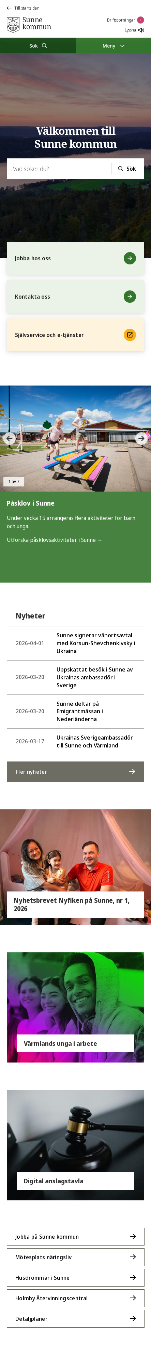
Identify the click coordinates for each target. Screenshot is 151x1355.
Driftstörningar (126, 20)
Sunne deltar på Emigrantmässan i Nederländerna (59, 711)
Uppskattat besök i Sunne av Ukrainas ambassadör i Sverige (74, 677)
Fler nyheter (31, 772)
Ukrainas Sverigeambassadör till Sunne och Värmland (74, 741)
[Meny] (113, 45)
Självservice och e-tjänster (75, 335)
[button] (10, 439)
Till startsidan (23, 8)
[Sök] (38, 45)
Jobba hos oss (75, 258)
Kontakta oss (75, 296)
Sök (131, 168)
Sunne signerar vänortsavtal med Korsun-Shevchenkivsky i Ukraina (75, 643)
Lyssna (134, 30)
